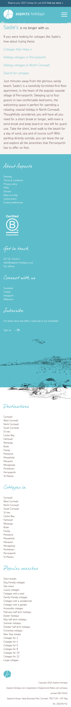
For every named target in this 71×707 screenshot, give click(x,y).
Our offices (9, 266)
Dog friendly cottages (14, 582)
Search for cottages (16, 73)
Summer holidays (12, 623)
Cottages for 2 (11, 638)
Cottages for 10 (11, 653)
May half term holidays (15, 619)
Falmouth (8, 439)
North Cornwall (11, 424)
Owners (7, 191)
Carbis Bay (9, 435)
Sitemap (8, 177)
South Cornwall (11, 428)
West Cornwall (11, 420)
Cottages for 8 (11, 649)
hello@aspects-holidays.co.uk (18, 263)
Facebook (8, 288)
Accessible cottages (13, 608)
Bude (6, 446)
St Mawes (9, 476)
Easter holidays (11, 616)
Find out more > (55, 3)
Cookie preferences (13, 202)
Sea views (9, 586)
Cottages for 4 (11, 642)
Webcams (8, 299)
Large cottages (11, 660)
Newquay (8, 443)
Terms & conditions (13, 180)
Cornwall (8, 417)
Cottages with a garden (15, 605)
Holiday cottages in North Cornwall (27, 65)
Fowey (7, 450)
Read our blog (11, 195)
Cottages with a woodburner (18, 601)
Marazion (8, 461)
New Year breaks (12, 634)
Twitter (7, 292)
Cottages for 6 (11, 645)
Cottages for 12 (11, 656)
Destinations (16, 408)
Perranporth (10, 472)
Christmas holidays (13, 630)
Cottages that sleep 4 (18, 49)
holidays (30, 14)
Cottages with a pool (14, 593)
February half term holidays (17, 612)
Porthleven (9, 469)
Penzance (8, 454)
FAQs (6, 188)
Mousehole (9, 457)
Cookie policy (10, 199)
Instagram (9, 295)
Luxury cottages (11, 590)
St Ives (7, 432)
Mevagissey (9, 465)
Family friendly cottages (15, 597)
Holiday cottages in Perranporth (25, 57)
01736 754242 (12, 259)
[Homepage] (8, 14)
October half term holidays (17, 627)
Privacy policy (10, 184)
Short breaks (10, 579)
